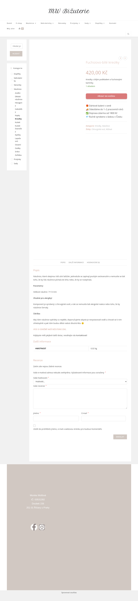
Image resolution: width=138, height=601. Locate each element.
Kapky (17, 115)
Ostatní (18, 144)
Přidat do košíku (106, 96)
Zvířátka (18, 155)
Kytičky (18, 135)
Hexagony (18, 104)
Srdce (17, 151)
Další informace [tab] (76, 262)
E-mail (85, 413)
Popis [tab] (63, 262)
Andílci (17, 93)
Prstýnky (17, 159)
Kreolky (98, 126)
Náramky (17, 85)
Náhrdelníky (18, 79)
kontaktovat (81, 335)
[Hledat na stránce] (128, 34)
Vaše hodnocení (41, 378)
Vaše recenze (39, 386)
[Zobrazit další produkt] (125, 58)
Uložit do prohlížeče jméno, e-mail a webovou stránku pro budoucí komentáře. (67, 429)
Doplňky (17, 74)
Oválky (17, 148)
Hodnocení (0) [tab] (93, 262)
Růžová (109, 129)
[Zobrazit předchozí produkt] (120, 58)
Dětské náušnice (18, 98)
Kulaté (17, 122)
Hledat (16, 54)
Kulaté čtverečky (18, 129)
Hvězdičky (18, 110)
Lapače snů (18, 139)
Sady (16, 163)
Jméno (37, 413)
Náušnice (106, 126)
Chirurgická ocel (98, 129)
